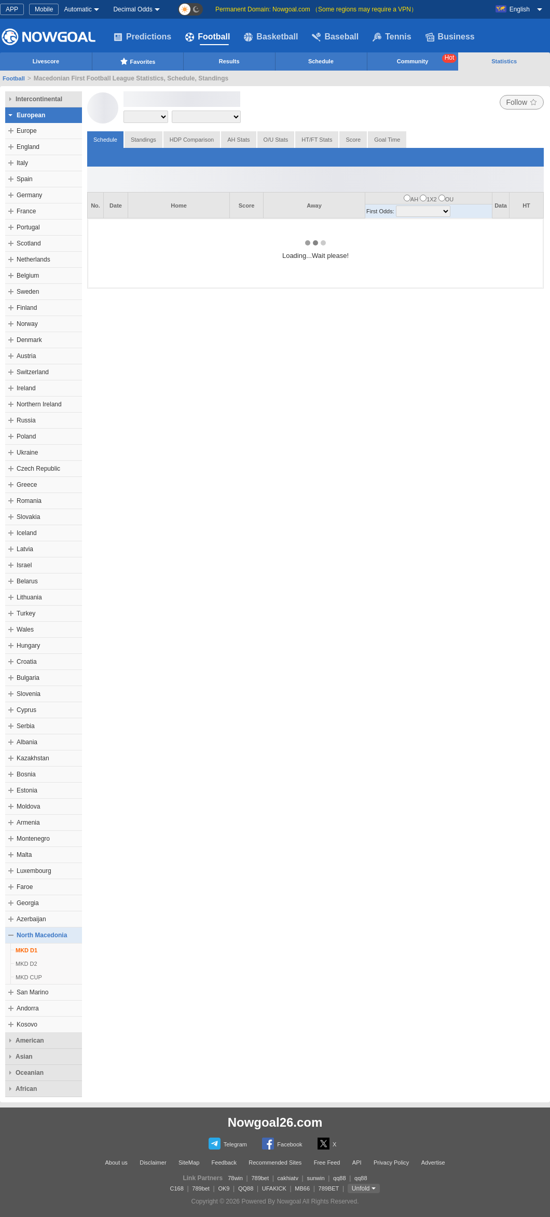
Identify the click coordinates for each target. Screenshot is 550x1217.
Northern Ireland (39, 404)
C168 (177, 1188)
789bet (260, 1178)
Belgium (28, 275)
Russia (26, 420)
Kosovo (27, 1024)
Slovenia (28, 694)
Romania (29, 500)
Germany (29, 195)
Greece (27, 484)
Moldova (28, 806)
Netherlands (33, 259)
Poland (26, 436)
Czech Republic (38, 468)
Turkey (26, 613)
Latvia (25, 549)
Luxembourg (34, 870)
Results (229, 61)
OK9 (223, 1188)
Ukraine (27, 452)
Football (207, 37)
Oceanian (30, 1072)
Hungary (28, 645)
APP (12, 9)
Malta (24, 854)
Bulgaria (28, 677)
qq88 (339, 1178)
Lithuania (29, 597)
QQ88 (245, 1188)
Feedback (224, 1162)
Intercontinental (39, 99)
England (28, 147)
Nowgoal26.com (275, 1122)
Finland (27, 307)
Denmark (29, 340)
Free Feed (327, 1162)
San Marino (32, 992)
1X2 (432, 199)
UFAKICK (274, 1188)
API (357, 1162)
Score (353, 139)
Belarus (27, 581)
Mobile (44, 9)
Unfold (361, 1188)
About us (116, 1162)
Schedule (321, 61)
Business (450, 37)
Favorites (138, 61)
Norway (27, 323)
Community (427, 59)
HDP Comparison (192, 139)
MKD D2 (26, 964)
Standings (143, 139)
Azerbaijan (31, 919)
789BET (329, 1188)
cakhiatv (288, 1178)
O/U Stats (276, 139)
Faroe (25, 887)
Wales (25, 629)
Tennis (392, 37)
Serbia (26, 726)
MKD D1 (26, 950)
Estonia (27, 790)
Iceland (27, 533)
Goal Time (387, 139)
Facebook (282, 1144)
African (26, 1088)
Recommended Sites (275, 1162)
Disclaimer (153, 1162)
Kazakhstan (33, 758)
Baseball (335, 37)
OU (449, 199)
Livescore (46, 61)
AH (414, 199)
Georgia (28, 903)
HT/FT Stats (316, 139)
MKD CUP (29, 977)
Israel (24, 565)
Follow (521, 102)
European (31, 115)
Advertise (433, 1162)
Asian (24, 1056)
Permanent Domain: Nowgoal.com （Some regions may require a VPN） (316, 9)
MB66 (302, 1188)
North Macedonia (42, 935)
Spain (25, 179)
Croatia (27, 661)
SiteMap (188, 1162)
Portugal (28, 227)
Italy (22, 163)
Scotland (29, 243)
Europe (27, 130)
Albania (27, 742)
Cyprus (26, 710)
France (26, 211)
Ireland (26, 388)
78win (235, 1178)
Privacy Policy (391, 1162)
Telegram (228, 1144)
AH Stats (238, 139)
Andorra (28, 1008)
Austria (26, 356)
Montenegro (33, 838)
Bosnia (26, 774)
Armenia (28, 822)
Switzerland (33, 372)
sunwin (315, 1178)
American (30, 1040)
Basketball (271, 37)
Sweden (28, 291)
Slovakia (28, 517)
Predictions (142, 37)
